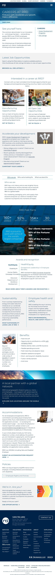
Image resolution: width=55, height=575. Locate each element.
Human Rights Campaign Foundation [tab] (12, 273)
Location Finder (15, 1)
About (36, 530)
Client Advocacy (33, 1)
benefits (5, 358)
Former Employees (47, 539)
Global (24, 1)
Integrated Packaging (5, 541)
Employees (48, 530)
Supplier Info (37, 552)
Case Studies (26, 534)
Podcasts (25, 539)
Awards (36, 532)
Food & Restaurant (16, 544)
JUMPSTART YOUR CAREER (12, 166)
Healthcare (16, 548)
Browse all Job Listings (12, 68)
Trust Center (21, 567)
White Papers (27, 545)
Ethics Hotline (48, 532)
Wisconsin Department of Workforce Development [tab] (12, 281)
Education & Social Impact (16, 541)
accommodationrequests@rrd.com (14, 428)
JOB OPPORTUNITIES (10, 504)
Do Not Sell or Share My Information (41, 565)
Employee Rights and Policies (17, 476)
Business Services (4, 537)
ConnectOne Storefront (6, 548)
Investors (36, 543)
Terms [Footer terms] (27, 567)
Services (5, 530)
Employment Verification (47, 535)
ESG (35, 539)
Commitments (38, 537)
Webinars (25, 547)
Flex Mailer (5, 551)
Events (35, 541)
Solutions (6, 544)
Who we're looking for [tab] (25, 177)
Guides (25, 537)
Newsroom (37, 550)
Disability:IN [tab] (13, 268)
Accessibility (34, 567)
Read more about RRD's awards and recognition (27, 289)
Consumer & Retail (16, 537)
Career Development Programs (17, 137)
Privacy (28, 565)
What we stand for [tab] (41, 177)
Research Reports (25, 542)
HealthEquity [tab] (12, 265)
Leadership (37, 545)
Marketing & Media (5, 533)
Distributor (6, 565)
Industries (17, 530)
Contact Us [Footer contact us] (46, 517)
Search (50, 1)
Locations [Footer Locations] (36, 548)
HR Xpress (47, 542)
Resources (27, 530)
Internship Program (10, 150)
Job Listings (43, 35)
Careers (42, 1)
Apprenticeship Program (12, 163)
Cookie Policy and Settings (18, 565)
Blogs (24, 532)
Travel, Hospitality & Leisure (16, 552)
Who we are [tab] (12, 177)
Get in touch (7, 123)
